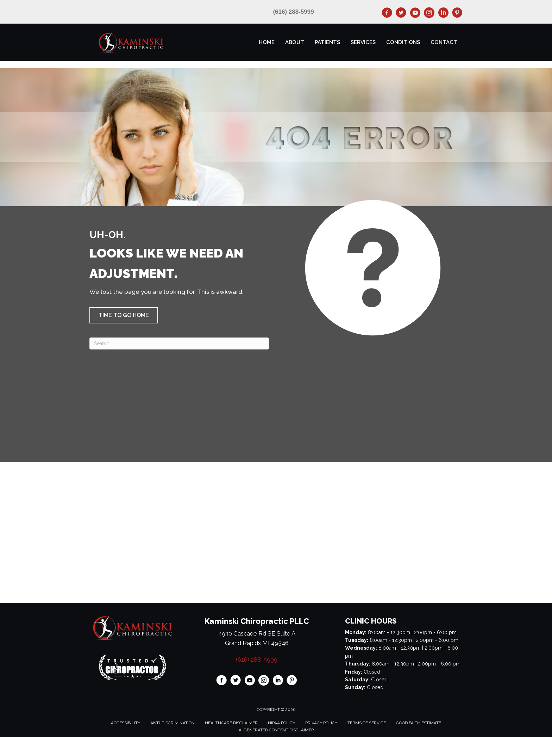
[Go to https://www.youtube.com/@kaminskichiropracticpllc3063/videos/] (415, 13)
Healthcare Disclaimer (231, 722)
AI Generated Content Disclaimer (276, 729)
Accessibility (125, 722)
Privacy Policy (321, 722)
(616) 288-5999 (293, 11)
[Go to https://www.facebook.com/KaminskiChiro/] (387, 13)
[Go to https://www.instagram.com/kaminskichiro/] (429, 13)
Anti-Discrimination (172, 722)
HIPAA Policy (281, 722)
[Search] (179, 343)
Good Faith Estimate (418, 722)
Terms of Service (366, 722)
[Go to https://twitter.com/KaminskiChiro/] (401, 13)
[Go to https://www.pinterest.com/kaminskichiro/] (457, 13)
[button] (123, 315)
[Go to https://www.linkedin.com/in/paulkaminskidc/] (443, 13)
